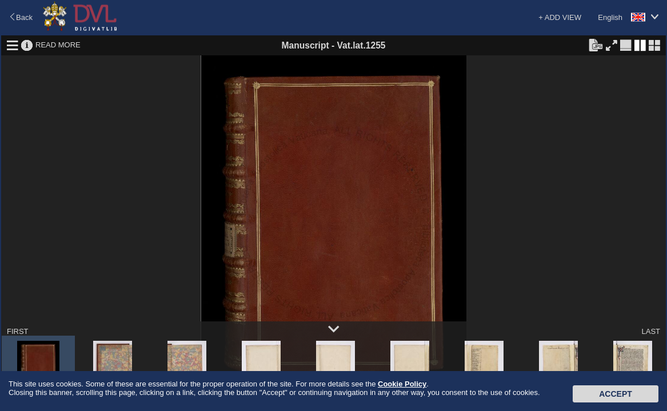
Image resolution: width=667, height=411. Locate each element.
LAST (650, 331)
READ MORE (58, 45)
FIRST (18, 331)
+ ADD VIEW (559, 17)
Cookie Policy (402, 384)
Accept (615, 393)
